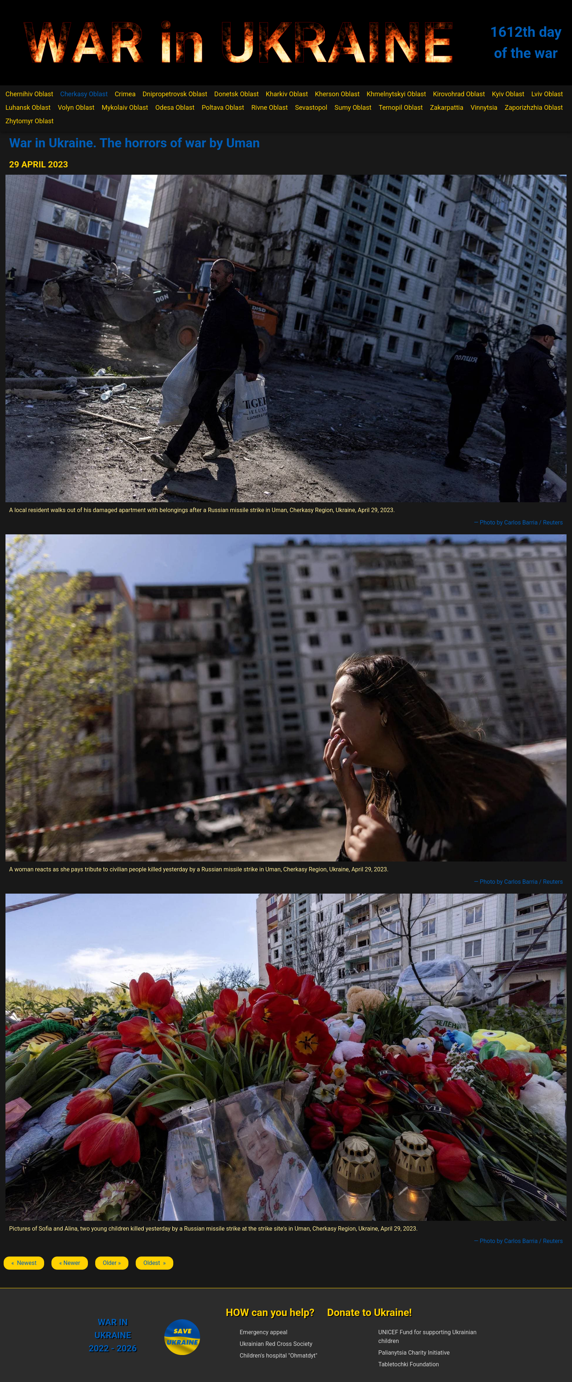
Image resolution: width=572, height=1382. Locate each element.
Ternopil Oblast (401, 107)
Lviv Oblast (547, 94)
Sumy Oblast (353, 107)
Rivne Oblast (269, 107)
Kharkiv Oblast (287, 94)
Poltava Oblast (223, 107)
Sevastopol (311, 107)
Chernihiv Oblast (29, 94)
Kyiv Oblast (508, 94)
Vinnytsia (484, 107)
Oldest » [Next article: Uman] (154, 1262)
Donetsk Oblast (236, 94)
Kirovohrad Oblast (459, 94)
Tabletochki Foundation (408, 1364)
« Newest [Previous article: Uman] (23, 1262)
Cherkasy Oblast (84, 94)
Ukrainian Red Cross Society (276, 1343)
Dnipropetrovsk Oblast (175, 94)
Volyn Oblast (76, 107)
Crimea (125, 94)
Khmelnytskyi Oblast (396, 94)
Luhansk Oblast (28, 107)
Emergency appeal (263, 1332)
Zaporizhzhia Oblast (534, 107)
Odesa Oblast (174, 107)
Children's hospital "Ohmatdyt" (278, 1355)
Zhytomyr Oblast (29, 121)
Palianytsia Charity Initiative (414, 1352)
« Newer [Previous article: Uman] (69, 1262)
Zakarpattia (446, 107)
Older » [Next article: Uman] (112, 1262)
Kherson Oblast (337, 94)
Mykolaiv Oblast (125, 107)
